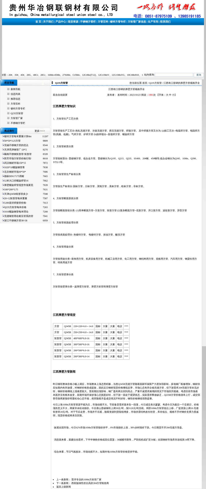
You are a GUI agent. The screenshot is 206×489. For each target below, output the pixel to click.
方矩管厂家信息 (137, 21)
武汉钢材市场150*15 (15, 163)
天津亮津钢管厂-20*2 (15, 149)
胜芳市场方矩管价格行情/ (17, 158)
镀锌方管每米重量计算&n (17, 136)
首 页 (38, 21)
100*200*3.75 (11, 189)
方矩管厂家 (17, 118)
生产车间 (153, 21)
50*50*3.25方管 (12, 140)
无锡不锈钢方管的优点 (16, 145)
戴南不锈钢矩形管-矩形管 (18, 154)
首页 (144, 83)
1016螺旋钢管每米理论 (16, 211)
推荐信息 (15, 98)
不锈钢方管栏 (88, 21)
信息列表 (15, 94)
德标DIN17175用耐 (14, 176)
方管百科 (103, 21)
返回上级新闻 (63, 486)
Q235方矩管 (17, 113)
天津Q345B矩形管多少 (16, 194)
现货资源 (73, 21)
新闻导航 (15, 89)
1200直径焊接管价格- (15, 202)
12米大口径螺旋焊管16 (16, 180)
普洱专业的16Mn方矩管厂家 (86, 479)
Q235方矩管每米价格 (15, 207)
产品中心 (61, 21)
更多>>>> (40, 131)
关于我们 (48, 21)
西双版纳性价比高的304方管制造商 (90, 483)
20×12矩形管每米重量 (15, 198)
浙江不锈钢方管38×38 (15, 220)
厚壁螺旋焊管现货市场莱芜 (18, 185)
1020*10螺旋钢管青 (14, 167)
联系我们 (165, 21)
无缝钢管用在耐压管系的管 (18, 216)
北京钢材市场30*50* (15, 171)
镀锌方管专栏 (118, 21)
